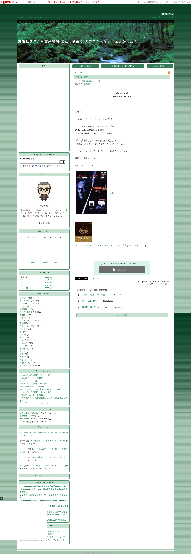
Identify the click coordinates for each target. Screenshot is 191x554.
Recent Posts (44, 371)
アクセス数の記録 (27, 306)
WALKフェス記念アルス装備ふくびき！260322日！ (41, 389)
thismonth (44, 262)
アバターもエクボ (27, 303)
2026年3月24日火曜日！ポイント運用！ (36, 375)
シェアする (94, 278)
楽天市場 (186, 2)
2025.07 (48, 288)
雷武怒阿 (23, 432)
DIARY (29, 17)
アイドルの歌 (25, 318)
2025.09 (48, 282)
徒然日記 (23, 298)
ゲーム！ (23, 351)
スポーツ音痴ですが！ (29, 326)
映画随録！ (24, 309)
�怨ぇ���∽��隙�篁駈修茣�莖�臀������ (43, 486)
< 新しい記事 (85, 66)
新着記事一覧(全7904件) (122, 66)
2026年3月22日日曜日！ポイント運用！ (36, 392)
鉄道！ (22, 357)
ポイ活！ (23, 315)
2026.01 (24, 285)
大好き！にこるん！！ (29, 312)
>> (153, 2)
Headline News (44, 482)
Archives (43, 273)
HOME (21, 17)
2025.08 (48, 285)
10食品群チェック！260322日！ (33, 386)
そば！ (22, 337)
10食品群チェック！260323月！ (33, 378)
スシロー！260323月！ (29, 381)
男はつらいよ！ (26, 363)
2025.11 (48, 277)
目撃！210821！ (82, 77)
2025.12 (24, 288)
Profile (44, 174)
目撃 (112, 193)
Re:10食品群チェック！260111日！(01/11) (48, 432)
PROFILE (38, 17)
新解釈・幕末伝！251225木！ (95, 307)
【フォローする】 (153, 17)
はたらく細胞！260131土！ (94, 295)
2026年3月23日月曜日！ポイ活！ (34, 384)
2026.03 (24, 280)
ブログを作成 (174, 2)
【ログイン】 (168, 17)
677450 (166, 14)
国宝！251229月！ (90, 301)
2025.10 (48, 280)
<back (32, 262)
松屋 (21, 323)
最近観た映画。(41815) (91, 81)
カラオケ (23, 334)
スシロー (23, 329)
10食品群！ (24, 343)
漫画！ (22, 354)
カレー (22, 340)
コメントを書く (162, 284)
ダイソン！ (24, 360)
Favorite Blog (44, 409)
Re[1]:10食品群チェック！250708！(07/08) (48, 466)
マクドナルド (25, 346)
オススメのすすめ (27, 301)
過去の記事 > (160, 66)
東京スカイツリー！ (28, 365)
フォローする (44, 223)
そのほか (34, 2)
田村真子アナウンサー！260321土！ (35, 403)
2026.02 (24, 282)
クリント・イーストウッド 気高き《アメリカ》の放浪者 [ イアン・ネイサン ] (110, 245)
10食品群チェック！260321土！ (33, 395)
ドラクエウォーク (27, 320)
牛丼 (21, 332)
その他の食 (24, 349)
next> (56, 262)
